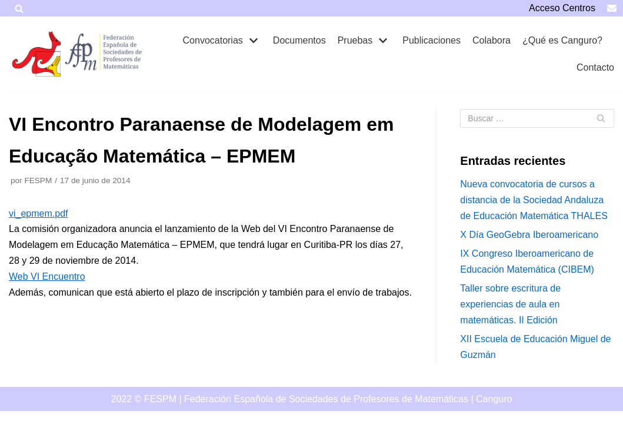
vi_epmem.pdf (38, 213)
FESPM (38, 180)
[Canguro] (38, 54)
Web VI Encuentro (47, 276)
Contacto (595, 67)
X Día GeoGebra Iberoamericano (529, 235)
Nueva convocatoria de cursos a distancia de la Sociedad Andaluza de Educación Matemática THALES (534, 200)
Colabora (491, 40)
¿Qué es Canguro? (562, 40)
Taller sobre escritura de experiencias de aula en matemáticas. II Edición (510, 304)
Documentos (299, 40)
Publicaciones (431, 40)
